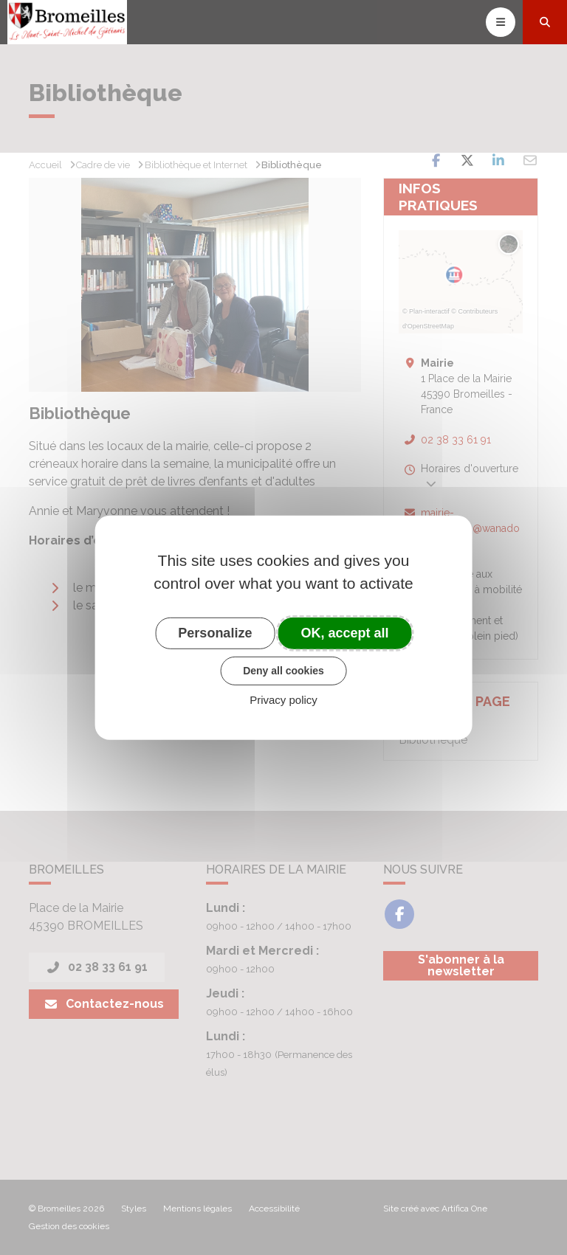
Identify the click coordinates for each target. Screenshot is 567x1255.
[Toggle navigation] (500, 22)
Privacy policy (283, 700)
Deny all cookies (283, 671)
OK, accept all (345, 632)
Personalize (215, 632)
